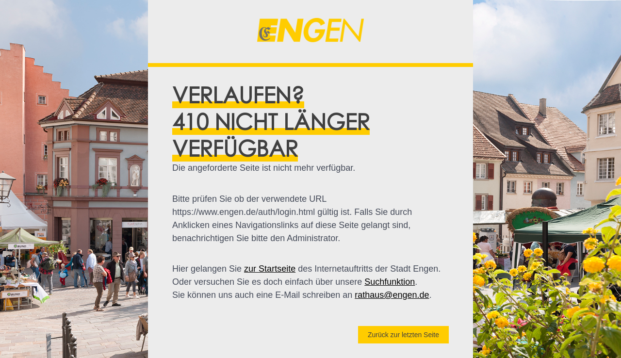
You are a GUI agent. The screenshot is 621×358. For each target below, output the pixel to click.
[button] (310, 31)
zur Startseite (269, 269)
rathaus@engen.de (392, 295)
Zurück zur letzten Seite (403, 335)
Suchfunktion (389, 282)
